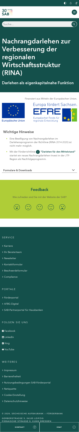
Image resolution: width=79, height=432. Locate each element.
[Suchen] (39, 24)
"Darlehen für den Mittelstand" (58, 151)
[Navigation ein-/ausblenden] (74, 12)
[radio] (16, 207)
